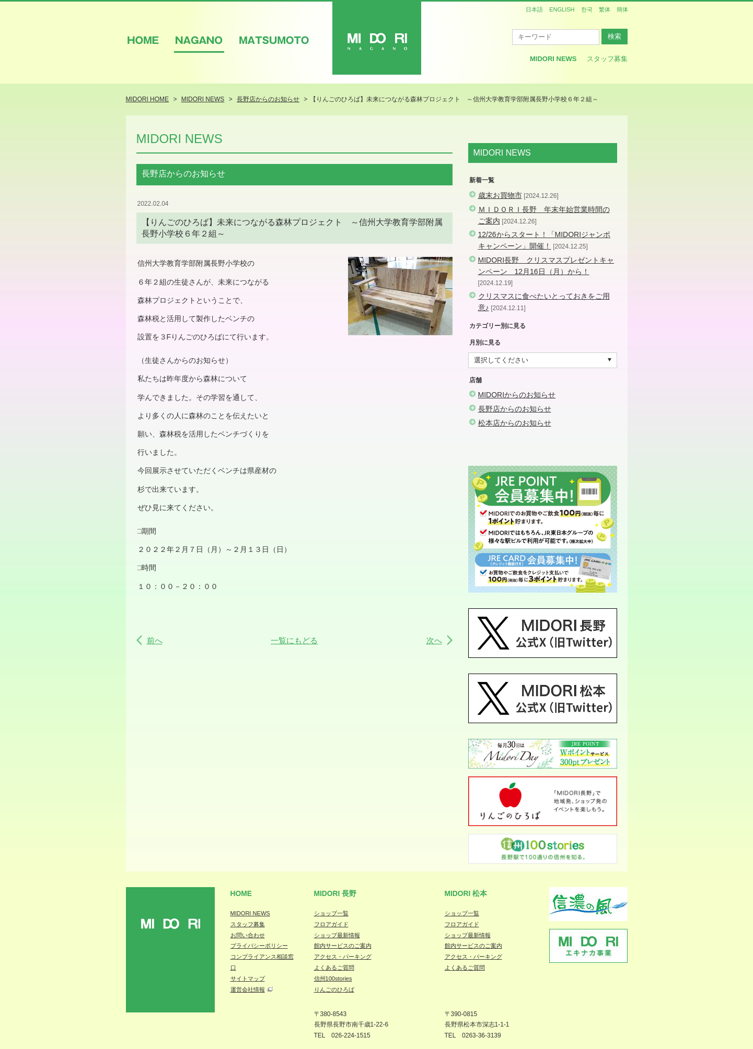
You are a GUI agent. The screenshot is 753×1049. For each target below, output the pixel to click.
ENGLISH (561, 9)
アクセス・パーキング (343, 956)
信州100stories (333, 978)
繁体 (604, 9)
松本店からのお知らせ (514, 423)
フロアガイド (331, 924)
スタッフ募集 (607, 59)
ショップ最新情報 (337, 935)
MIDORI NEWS (250, 913)
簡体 (622, 9)
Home (241, 893)
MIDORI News (553, 59)
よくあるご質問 (334, 967)
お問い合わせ (247, 935)
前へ (155, 640)
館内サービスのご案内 (343, 945)
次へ (434, 640)
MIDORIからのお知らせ (517, 395)
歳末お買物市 (500, 195)
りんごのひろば (334, 989)
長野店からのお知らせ (514, 409)
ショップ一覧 (331, 913)
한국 (587, 9)
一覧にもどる (294, 640)
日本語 (534, 9)
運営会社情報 (247, 989)
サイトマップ (247, 978)
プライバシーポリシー (259, 945)
